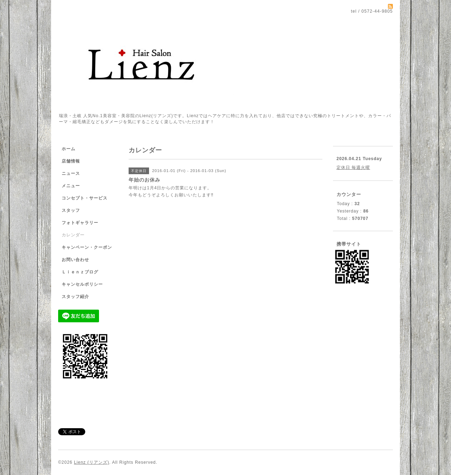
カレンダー (73, 235)
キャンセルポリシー (82, 284)
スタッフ (71, 210)
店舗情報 (71, 161)
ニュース (71, 173)
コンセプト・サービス (84, 198)
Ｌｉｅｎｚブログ (80, 272)
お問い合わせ (75, 259)
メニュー (71, 185)
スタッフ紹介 (75, 296)
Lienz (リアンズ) (91, 462)
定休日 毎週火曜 (353, 167)
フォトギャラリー (80, 222)
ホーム (68, 148)
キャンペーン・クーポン (87, 247)
